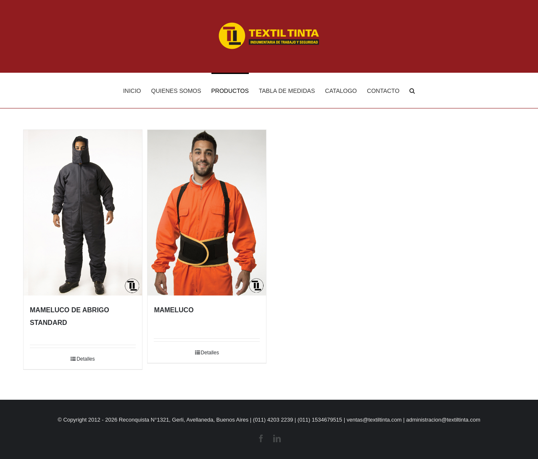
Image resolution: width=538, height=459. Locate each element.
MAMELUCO (173, 310)
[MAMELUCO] (207, 212)
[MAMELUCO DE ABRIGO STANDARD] (83, 212)
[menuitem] (137, 90)
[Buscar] (412, 90)
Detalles (85, 359)
